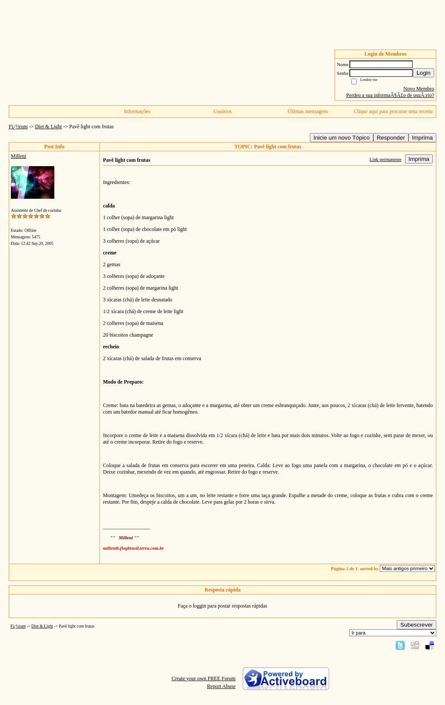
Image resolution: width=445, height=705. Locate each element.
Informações (137, 111)
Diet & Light (48, 127)
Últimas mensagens (308, 111)
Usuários (222, 111)
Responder (391, 137)
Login (423, 73)
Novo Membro (418, 89)
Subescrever (416, 624)
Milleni (18, 156)
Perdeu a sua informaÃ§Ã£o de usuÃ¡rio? (390, 95)
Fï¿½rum (18, 127)
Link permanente (385, 159)
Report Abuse (221, 686)
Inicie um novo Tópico (341, 137)
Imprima (422, 137)
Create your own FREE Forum (204, 678)
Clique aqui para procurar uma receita (393, 111)
